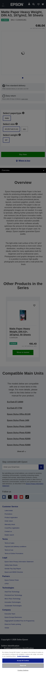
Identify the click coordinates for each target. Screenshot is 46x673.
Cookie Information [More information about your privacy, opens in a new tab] (23, 656)
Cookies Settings (23, 670)
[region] (23, 661)
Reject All (23, 665)
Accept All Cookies (23, 660)
